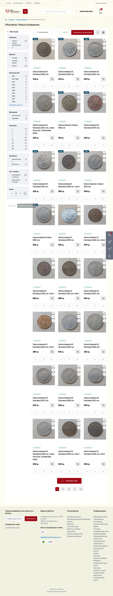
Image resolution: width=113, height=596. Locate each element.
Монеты (11, 19)
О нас (8, 3)
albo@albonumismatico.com (50, 537)
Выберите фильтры (27, 206)
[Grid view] (103, 32)
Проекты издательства (75, 534)
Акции (95, 580)
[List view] (98, 32)
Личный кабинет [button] (101, 3)
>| (81, 489)
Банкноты (70, 524)
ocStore (60, 589)
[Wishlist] (53, 43)
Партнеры (96, 568)
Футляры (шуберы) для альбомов (78, 519)
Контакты (96, 555)
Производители (99, 577)
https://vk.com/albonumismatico (43, 532)
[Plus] (51, 86)
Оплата (28, 3)
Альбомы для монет (74, 516)
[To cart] (52, 79)
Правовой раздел (99, 534)
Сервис (96, 553)
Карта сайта (97, 575)
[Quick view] (53, 39)
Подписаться (31, 518)
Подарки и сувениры (74, 536)
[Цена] (11, 193)
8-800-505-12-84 (86, 11)
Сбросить (12, 206)
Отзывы (37, 3)
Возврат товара (98, 573)
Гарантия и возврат (100, 558)
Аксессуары (71, 531)
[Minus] (35, 86)
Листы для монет (73, 526)
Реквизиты (97, 560)
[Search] (42, 11)
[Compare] (53, 48)
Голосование (98, 521)
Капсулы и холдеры (73, 529)
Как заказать (18, 3)
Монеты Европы (21, 19)
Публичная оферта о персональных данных (100, 548)
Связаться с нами (99, 570)
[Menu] (25, 11)
